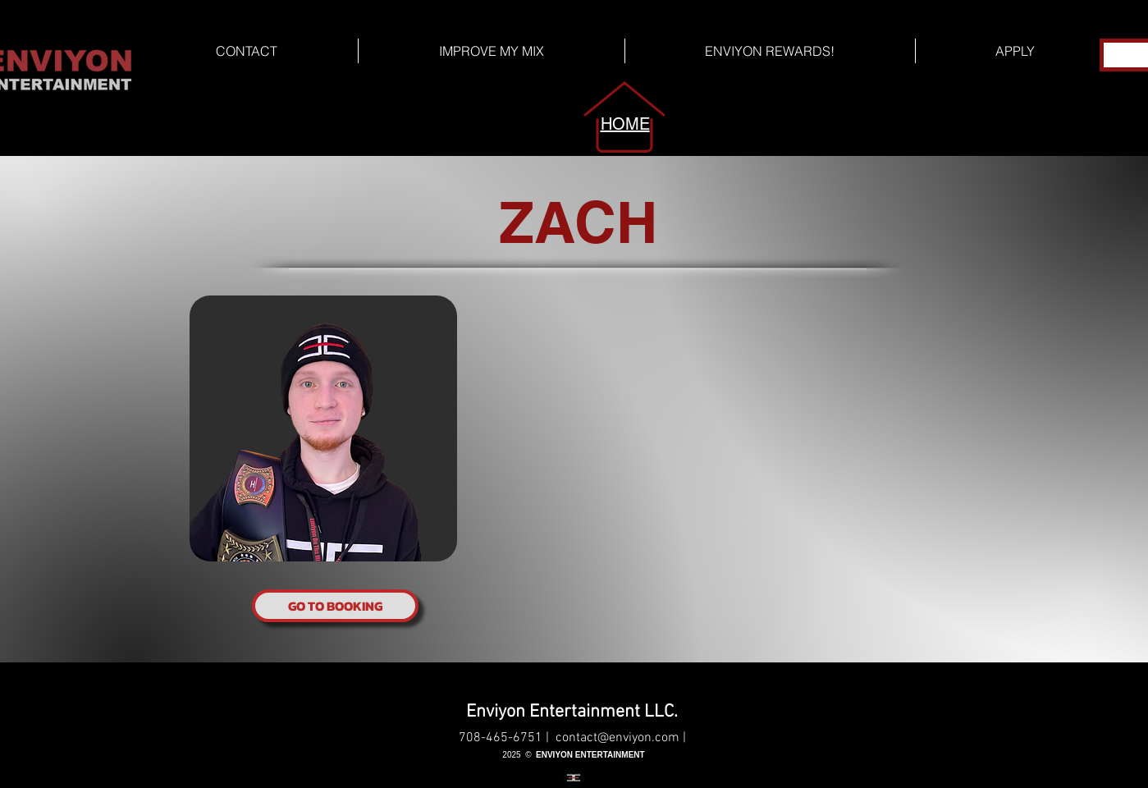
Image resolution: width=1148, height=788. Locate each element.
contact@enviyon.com (617, 738)
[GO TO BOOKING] (335, 605)
